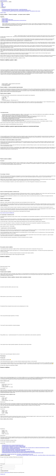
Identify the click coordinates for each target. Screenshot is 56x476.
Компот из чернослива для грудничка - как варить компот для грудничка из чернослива (16, 449)
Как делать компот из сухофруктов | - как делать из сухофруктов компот (13, 446)
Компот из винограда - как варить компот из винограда (11, 448)
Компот (2, 4)
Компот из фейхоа (5, 18)
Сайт (1, 470)
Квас (2, 3)
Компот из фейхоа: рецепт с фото (7, 19)
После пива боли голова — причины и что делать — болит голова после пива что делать (16, 10)
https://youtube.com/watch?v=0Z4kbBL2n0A (7, 212)
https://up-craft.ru (7, 473)
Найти (10, 1)
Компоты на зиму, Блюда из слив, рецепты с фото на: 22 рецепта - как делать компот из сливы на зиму (18, 451)
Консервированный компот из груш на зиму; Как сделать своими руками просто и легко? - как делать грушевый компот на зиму (22, 452)
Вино (2, 2)
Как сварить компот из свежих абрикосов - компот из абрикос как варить (14, 445)
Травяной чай (3, 6)
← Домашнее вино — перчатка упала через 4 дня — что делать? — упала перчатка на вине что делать (16, 454)
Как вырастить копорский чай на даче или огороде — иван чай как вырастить (14, 9)
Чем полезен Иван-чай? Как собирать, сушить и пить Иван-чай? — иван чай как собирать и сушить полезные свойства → (36, 455)
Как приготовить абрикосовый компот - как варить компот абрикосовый (13, 450)
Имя (1, 466)
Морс (2, 5)
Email (1, 468)
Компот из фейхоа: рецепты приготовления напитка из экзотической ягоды (14, 20)
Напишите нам (2, 475)
